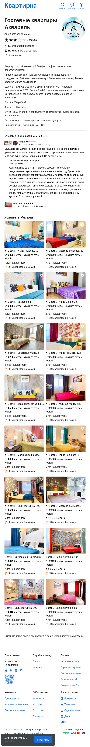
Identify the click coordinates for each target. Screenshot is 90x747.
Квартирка (23, 6)
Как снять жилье (70, 661)
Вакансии (38, 716)
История (37, 704)
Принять (43, 739)
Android (11, 670)
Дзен (67, 716)
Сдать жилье (12, 698)
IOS (6, 670)
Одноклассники (72, 710)
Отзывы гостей (69, 679)
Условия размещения (16, 704)
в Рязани (78, 636)
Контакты (38, 667)
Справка (37, 661)
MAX (63, 722)
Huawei (16, 670)
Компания (38, 698)
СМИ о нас (39, 710)
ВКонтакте (70, 698)
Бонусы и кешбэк (70, 685)
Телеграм (69, 704)
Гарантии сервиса (71, 667)
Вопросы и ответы (71, 673)
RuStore (21, 670)
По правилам (11, 740)
